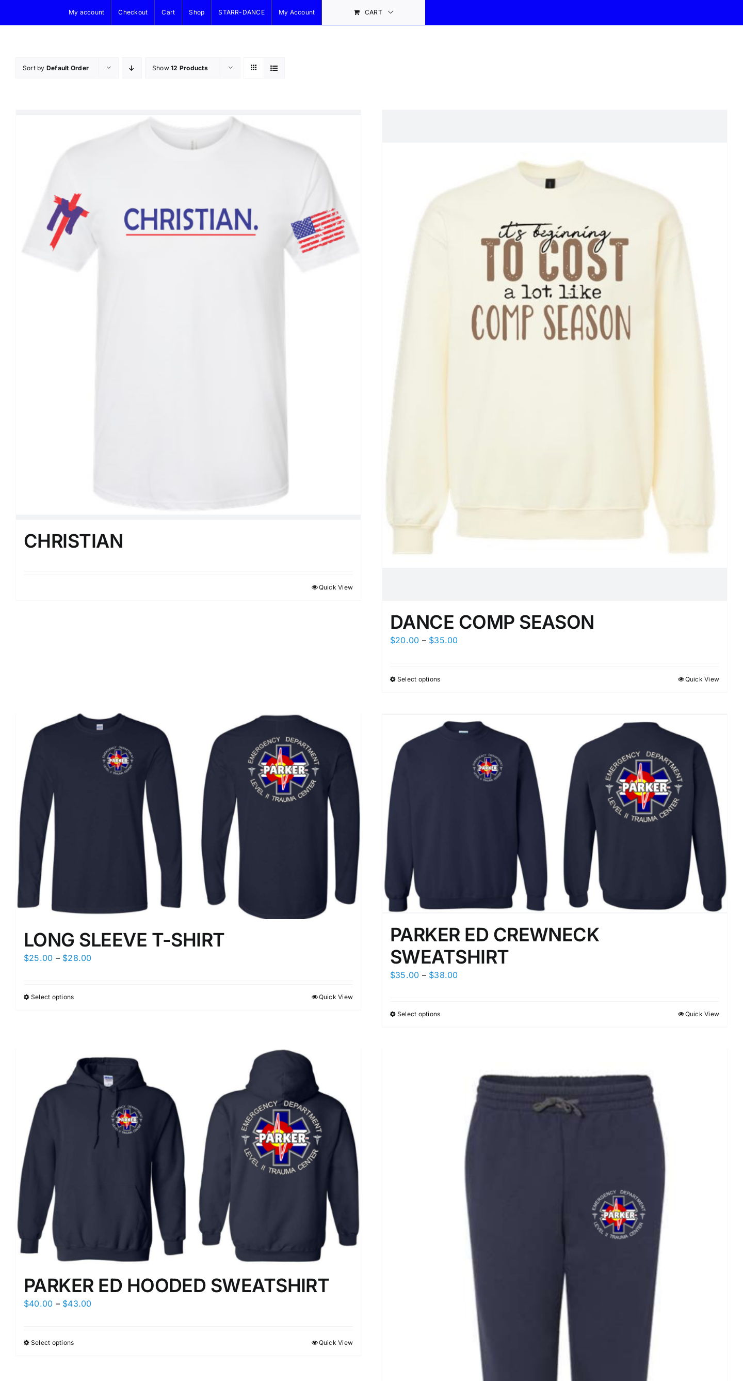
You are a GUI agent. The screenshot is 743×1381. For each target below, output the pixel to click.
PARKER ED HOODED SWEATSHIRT (176, 1284)
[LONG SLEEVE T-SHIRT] (188, 817)
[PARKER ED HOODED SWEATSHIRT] (188, 1155)
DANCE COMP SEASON (492, 622)
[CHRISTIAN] (188, 313)
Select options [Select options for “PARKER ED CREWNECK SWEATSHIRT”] (418, 1012)
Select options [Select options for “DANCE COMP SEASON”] (418, 679)
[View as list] (274, 68)
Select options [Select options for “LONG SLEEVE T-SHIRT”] (52, 997)
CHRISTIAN (73, 538)
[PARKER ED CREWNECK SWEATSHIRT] (554, 812)
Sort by (56, 68)
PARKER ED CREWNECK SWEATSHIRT (494, 943)
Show (180, 68)
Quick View (336, 584)
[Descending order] (132, 68)
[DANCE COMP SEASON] (554, 355)
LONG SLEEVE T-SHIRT (124, 940)
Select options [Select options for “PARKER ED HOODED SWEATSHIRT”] (52, 1341)
